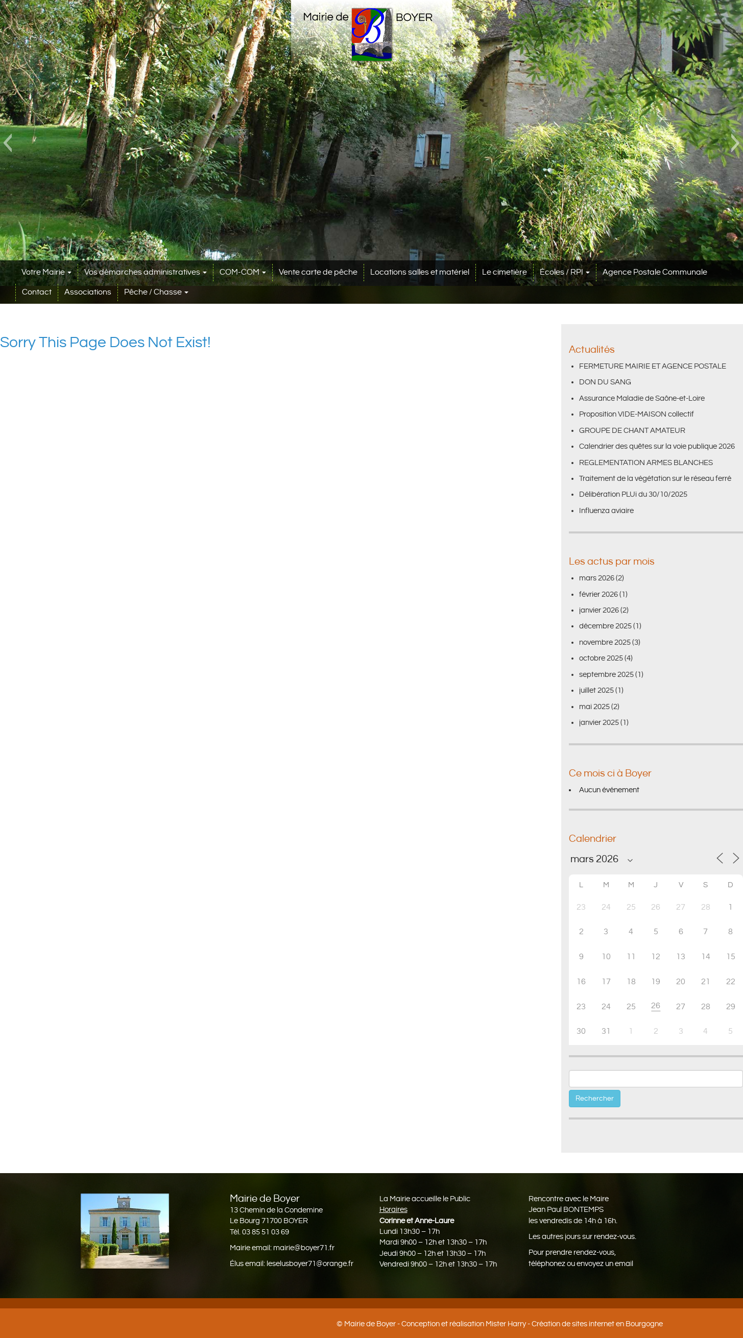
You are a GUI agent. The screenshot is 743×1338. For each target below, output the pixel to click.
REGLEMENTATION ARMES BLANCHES (646, 463)
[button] (7, 143)
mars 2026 (596, 578)
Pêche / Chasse (156, 292)
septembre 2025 (606, 674)
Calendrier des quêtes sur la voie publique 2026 (657, 446)
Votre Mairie (46, 272)
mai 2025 (594, 707)
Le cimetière (504, 272)
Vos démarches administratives (145, 272)
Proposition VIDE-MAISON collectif (636, 414)
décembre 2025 (605, 626)
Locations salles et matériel (419, 272)
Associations (87, 292)
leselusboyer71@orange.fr (310, 1264)
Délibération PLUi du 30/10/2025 (633, 494)
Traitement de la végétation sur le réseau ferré (655, 478)
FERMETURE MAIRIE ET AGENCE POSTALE (652, 366)
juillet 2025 (596, 690)
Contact (37, 292)
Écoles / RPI (565, 272)
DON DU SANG (605, 382)
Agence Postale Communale (655, 272)
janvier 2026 (599, 610)
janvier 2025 (599, 722)
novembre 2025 (605, 642)
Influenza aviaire (606, 511)
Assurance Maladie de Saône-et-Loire (642, 398)
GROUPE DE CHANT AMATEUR (632, 430)
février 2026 (598, 594)
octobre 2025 (601, 658)
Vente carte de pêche (318, 272)
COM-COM (243, 272)
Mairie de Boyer (370, 1324)
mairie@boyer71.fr (303, 1248)
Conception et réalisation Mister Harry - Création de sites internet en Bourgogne (532, 1324)
